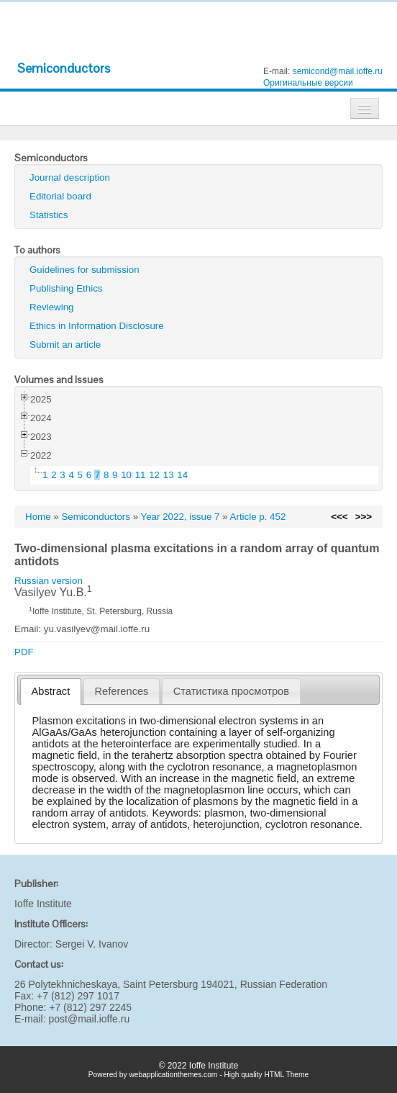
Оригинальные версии (308, 83)
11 (140, 474)
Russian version (48, 580)
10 (126, 474)
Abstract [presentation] (51, 691)
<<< (339, 516)
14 (182, 474)
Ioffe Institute (43, 903)
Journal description (69, 177)
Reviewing (51, 307)
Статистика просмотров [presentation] (231, 691)
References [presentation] (122, 691)
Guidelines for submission (84, 269)
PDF (24, 652)
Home (38, 516)
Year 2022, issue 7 (180, 516)
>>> (363, 516)
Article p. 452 (258, 516)
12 (154, 474)
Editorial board (60, 196)
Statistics (48, 215)
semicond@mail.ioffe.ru (338, 71)
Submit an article (65, 344)
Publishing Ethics (66, 288)
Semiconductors (63, 68)
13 (168, 474)
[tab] (50, 691)
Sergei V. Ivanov (91, 944)
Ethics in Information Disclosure (96, 325)
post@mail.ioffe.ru (88, 1019)
